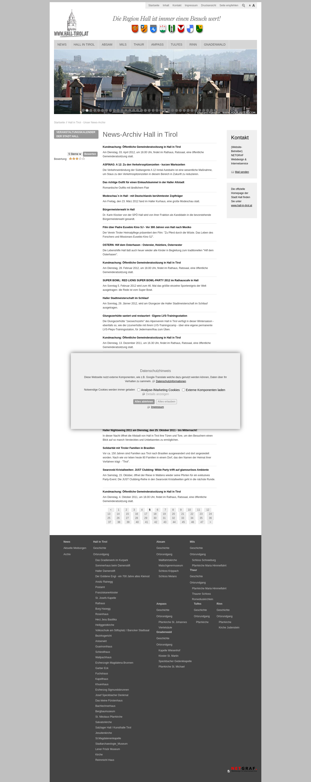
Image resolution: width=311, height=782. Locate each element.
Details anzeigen (157, 394)
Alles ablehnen (144, 401)
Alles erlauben (166, 401)
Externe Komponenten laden (205, 390)
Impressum (157, 406)
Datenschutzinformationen (171, 381)
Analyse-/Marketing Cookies (160, 390)
